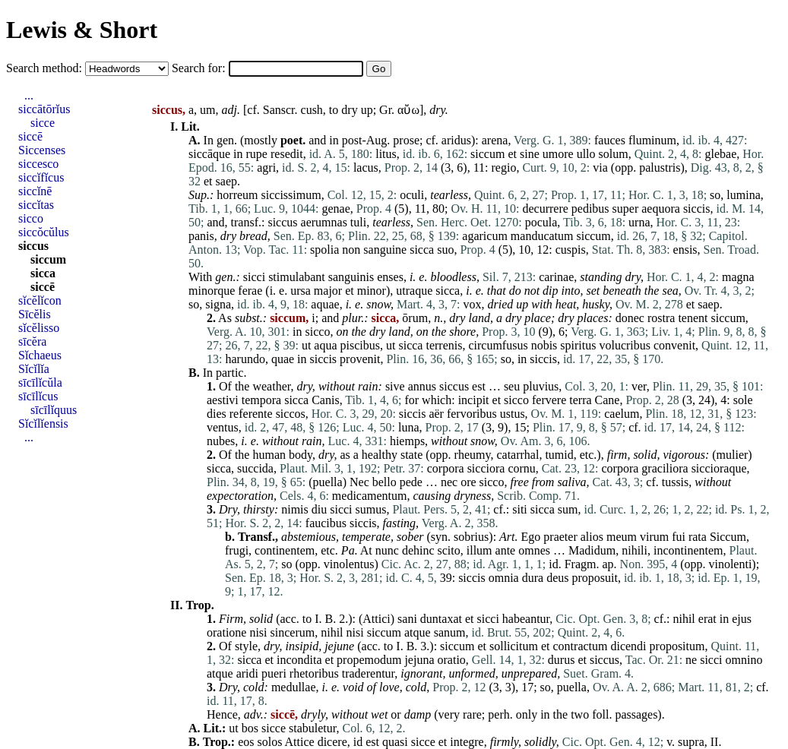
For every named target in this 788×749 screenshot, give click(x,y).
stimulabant (296, 276)
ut (306, 345)
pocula (541, 222)
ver (639, 386)
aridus (456, 140)
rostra (661, 317)
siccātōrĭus (44, 109)
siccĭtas (36, 204)
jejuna (419, 659)
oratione (226, 632)
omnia (504, 577)
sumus (371, 509)
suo (445, 249)
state (411, 454)
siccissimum (291, 194)
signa (218, 304)
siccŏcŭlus (43, 232)
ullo (586, 153)
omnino (744, 659)
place (537, 317)
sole (743, 399)
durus (561, 659)
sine (530, 153)
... (28, 95)
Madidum (592, 550)
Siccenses (41, 150)
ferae (250, 290)
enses (390, 276)
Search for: (200, 68)
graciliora (664, 468)
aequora (660, 208)
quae (282, 358)
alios (592, 536)
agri (266, 167)
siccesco (38, 163)
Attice (300, 741)
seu (512, 386)
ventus (223, 427)
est (479, 386)
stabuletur (312, 728)
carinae (556, 276)
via (600, 167)
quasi (395, 741)
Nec (359, 482)
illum (479, 550)
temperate (366, 536)
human (269, 454)
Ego (531, 536)
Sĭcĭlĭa (33, 368)
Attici (376, 618)
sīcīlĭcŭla (40, 382)
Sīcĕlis (34, 314)
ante (505, 550)
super (625, 208)
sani (407, 618)
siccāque (209, 153)
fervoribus (472, 413)
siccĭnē (35, 191)
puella (328, 482)
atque (417, 632)
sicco (318, 331)
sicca (422, 249)
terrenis (444, 345)
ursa (300, 290)
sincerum (293, 632)
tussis (675, 482)
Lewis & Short (81, 29)
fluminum (652, 140)
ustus (512, 413)
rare (472, 714)
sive (395, 386)
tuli (358, 222)
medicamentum (369, 495)
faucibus (326, 523)
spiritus (578, 345)
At (366, 550)
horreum (237, 194)
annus (422, 386)
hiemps (407, 441)
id (553, 564)
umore (558, 153)
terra (580, 399)
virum (654, 536)
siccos (290, 413)
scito (449, 550)
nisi (258, 632)
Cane (607, 399)
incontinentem (688, 550)
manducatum (542, 235)
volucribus (624, 345)
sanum (450, 632)
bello (384, 482)
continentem (285, 550)
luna (408, 427)
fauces (609, 140)
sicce (273, 728)
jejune (339, 646)
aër (436, 413)
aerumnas (324, 222)
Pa (348, 550)
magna (738, 276)
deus (557, 577)
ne (691, 659)
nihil (683, 618)
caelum (621, 413)
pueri (273, 673)
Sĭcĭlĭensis (43, 423)
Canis (325, 399)
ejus (742, 618)
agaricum (485, 235)
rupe (256, 153)
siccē (30, 136)
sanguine (385, 249)
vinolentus (349, 564)
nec (449, 482)
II (714, 741)
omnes (534, 550)
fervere (549, 399)
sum (568, 509)
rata (697, 536)
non (351, 249)
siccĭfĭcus (41, 177)
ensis (685, 249)
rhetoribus (314, 673)
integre (466, 741)
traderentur (368, 673)
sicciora (486, 468)
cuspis (570, 249)
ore (468, 482)
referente (251, 413)
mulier (732, 454)
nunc (387, 550)
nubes (221, 441)
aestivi (223, 399)
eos (246, 741)
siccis (696, 208)
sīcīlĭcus (38, 396)
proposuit (594, 577)
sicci (254, 276)
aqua (325, 345)
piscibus (360, 345)
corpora (445, 468)
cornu (521, 468)
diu (319, 509)
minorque (211, 290)
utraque (414, 290)
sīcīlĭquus (53, 409)
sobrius (471, 536)
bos (250, 728)
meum (621, 536)
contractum (580, 646)
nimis (295, 509)
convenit (674, 345)
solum (613, 153)
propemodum (369, 659)
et (512, 153)
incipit (473, 399)
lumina (743, 194)
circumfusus (497, 345)
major (328, 290)
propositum (677, 646)
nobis (544, 345)
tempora (261, 399)
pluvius (541, 386)
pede (411, 482)
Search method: (45, 68)
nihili (634, 550)
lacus (365, 167)
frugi (236, 550)
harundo (244, 358)
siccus (282, 222)
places (593, 317)
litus (386, 153)
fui (678, 536)
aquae (325, 304)
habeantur (525, 618)
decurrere (545, 208)
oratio (452, 659)
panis (201, 235)
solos (270, 741)
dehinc (418, 550)
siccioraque (719, 468)
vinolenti (730, 564)
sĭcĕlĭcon (40, 300)
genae (335, 208)
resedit (287, 153)
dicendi (628, 646)
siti (519, 509)
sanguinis (351, 276)
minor (371, 290)
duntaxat (441, 618)
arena (495, 140)
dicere (332, 741)
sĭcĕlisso (38, 327)
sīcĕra (32, 341)
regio (504, 167)
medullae (293, 687)
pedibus (590, 208)
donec (630, 317)
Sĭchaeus (40, 355)
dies (216, 413)
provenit (360, 358)
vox (472, 304)
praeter (560, 536)
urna (639, 222)
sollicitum (513, 646)
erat (707, 618)
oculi (412, 194)
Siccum (728, 536)
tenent (692, 317)
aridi (247, 673)
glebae (721, 153)
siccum (487, 153)
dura (532, 577)
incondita (299, 659)
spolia (324, 249)
